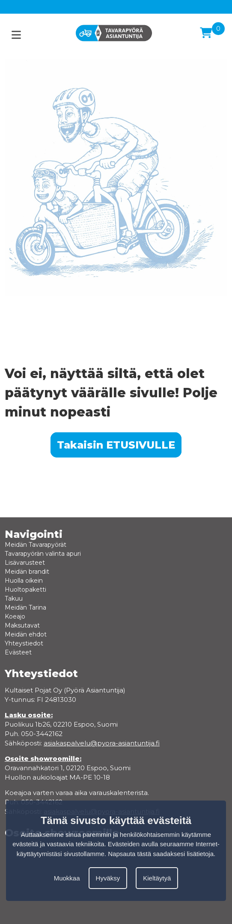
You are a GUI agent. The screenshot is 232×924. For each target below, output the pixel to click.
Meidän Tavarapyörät (35, 545)
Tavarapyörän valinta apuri (43, 553)
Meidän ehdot (26, 634)
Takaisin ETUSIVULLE (116, 445)
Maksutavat (22, 625)
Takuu (14, 598)
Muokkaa (67, 878)
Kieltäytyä (157, 878)
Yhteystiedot (24, 643)
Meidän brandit (27, 571)
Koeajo (15, 616)
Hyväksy (108, 878)
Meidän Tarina (25, 607)
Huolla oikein (24, 580)
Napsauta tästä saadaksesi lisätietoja (161, 853)
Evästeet (18, 652)
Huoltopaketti (25, 589)
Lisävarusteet (25, 562)
